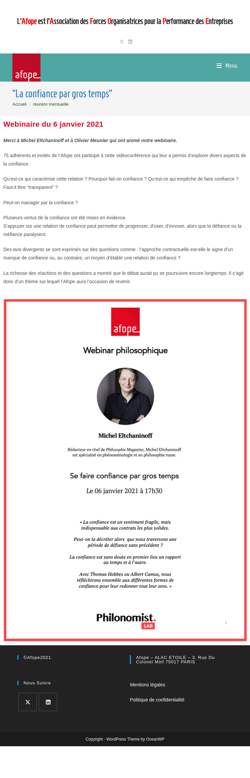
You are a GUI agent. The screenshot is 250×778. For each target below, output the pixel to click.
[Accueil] (19, 104)
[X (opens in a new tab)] (121, 42)
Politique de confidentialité (157, 699)
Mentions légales (147, 684)
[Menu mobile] (227, 66)
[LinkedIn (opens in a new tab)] (129, 42)
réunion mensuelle (51, 104)
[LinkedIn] (48, 702)
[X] (27, 702)
